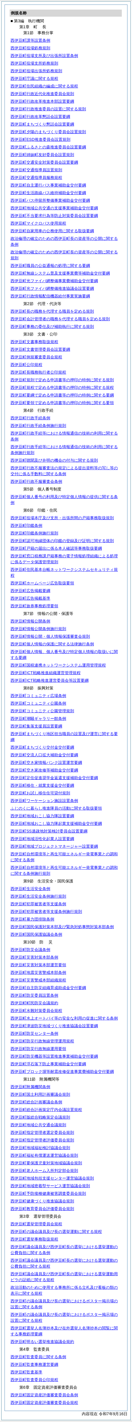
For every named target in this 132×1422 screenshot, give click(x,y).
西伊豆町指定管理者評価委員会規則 (42, 1140)
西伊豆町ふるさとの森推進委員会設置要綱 (48, 147)
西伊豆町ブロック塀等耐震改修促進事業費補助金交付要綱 (62, 1071)
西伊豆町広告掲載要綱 (30, 590)
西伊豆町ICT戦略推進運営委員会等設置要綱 (50, 680)
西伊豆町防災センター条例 (34, 1033)
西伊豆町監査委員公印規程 (34, 1379)
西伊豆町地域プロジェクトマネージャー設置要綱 (54, 846)
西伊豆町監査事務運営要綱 (34, 1364)
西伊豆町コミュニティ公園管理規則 (42, 711)
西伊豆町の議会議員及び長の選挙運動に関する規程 (56, 1231)
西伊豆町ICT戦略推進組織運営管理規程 (46, 673)
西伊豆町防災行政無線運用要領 (38, 1048)
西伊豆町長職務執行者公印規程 (38, 372)
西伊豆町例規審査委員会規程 (36, 357)
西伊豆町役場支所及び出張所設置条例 (44, 55)
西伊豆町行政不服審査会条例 (36, 481)
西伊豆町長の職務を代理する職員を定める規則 (52, 311)
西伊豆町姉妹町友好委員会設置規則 (42, 154)
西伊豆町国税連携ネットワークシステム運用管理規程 (58, 665)
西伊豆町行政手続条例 (30, 418)
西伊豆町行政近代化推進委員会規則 (42, 93)
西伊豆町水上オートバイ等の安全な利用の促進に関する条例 (64, 1018)
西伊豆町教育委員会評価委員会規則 (42, 1208)
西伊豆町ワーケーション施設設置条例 (44, 800)
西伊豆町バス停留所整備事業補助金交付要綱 (50, 200)
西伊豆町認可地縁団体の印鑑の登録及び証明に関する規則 (62, 540)
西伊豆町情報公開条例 (30, 621)
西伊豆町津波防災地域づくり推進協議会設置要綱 (54, 1026)
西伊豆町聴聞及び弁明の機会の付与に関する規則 (54, 460)
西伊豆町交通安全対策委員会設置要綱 (44, 162)
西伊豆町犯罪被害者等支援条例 (38, 904)
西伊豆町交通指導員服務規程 (36, 177)
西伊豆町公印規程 (26, 364)
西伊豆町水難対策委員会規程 (36, 1010)
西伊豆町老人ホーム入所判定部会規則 (44, 1170)
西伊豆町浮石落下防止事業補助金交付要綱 (48, 1064)
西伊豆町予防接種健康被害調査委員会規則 (48, 1193)
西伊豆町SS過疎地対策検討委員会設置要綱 (49, 831)
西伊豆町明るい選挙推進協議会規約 (42, 1341)
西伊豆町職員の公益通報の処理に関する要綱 (50, 265)
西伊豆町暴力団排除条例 (32, 919)
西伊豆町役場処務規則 (30, 48)
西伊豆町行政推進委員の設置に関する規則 (48, 109)
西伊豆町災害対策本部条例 (34, 957)
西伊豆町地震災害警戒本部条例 (38, 972)
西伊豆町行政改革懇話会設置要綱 (40, 116)
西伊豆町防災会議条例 (30, 949)
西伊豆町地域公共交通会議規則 (38, 1125)
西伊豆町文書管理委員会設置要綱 (40, 349)
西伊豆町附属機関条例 (30, 1086)
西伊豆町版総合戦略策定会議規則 (40, 1117)
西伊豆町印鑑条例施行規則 (34, 533)
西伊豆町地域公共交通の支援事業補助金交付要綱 (54, 208)
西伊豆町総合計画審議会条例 (36, 1102)
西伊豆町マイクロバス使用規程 (38, 223)
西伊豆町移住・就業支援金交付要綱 (42, 785)
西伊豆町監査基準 (26, 1372)
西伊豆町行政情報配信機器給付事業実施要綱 (50, 296)
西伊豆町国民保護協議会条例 (36, 934)
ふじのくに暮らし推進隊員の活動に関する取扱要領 (56, 808)
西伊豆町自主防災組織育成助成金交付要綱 (48, 987)
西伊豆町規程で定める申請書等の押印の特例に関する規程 (62, 387)
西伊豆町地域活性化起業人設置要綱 (42, 838)
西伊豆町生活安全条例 (30, 888)
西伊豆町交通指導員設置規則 (36, 170)
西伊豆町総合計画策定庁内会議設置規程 (46, 1109)
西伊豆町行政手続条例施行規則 (38, 425)
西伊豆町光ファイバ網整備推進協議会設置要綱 (52, 288)
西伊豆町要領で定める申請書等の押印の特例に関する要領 (62, 402)
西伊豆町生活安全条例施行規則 (38, 896)
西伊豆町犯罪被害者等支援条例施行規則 (46, 911)
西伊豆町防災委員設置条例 (34, 995)
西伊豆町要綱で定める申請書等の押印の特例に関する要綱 (62, 395)
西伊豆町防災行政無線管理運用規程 (42, 1041)
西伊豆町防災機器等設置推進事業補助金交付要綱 (54, 1056)
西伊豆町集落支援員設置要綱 (36, 726)
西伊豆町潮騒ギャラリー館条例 (38, 718)
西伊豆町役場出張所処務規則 (36, 71)
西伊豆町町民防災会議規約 (34, 1003)
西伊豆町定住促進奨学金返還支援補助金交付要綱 (54, 777)
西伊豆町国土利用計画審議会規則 (40, 1094)
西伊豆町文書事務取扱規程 (34, 341)
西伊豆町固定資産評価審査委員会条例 (44, 1395)
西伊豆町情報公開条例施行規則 (38, 628)
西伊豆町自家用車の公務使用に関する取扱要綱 (52, 231)
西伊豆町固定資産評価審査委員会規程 (44, 1402)
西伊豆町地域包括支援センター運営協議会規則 (52, 1178)
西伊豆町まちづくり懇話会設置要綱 (42, 124)
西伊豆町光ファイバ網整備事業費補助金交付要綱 (54, 281)
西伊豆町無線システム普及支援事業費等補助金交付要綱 (60, 273)
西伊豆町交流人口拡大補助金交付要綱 (44, 755)
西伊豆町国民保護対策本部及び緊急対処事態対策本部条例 (62, 926)
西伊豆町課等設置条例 (30, 40)
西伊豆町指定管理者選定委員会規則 (42, 1132)
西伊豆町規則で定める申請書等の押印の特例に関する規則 (62, 380)
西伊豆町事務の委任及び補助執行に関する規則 (52, 326)
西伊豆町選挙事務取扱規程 (34, 1239)
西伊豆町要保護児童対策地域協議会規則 (46, 1163)
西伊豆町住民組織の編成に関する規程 (44, 86)
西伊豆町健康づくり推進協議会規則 (42, 1201)
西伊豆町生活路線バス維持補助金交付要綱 (48, 192)
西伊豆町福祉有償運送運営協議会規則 (44, 1155)
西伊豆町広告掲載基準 (30, 598)
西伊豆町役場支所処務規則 (34, 63)
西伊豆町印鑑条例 (26, 525)
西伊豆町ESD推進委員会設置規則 (40, 139)
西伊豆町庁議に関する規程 (34, 78)
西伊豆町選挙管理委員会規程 (36, 1224)
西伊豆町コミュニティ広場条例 (38, 695)
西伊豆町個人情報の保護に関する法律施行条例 (52, 644)
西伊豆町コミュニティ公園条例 (38, 703)
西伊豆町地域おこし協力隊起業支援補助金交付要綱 (56, 823)
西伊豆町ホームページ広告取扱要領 (42, 583)
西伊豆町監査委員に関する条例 (38, 1357)
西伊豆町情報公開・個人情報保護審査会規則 (50, 636)
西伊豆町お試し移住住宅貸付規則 (40, 793)
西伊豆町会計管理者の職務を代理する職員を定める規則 (60, 319)
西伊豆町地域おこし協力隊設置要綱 (42, 816)
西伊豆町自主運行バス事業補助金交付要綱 (48, 185)
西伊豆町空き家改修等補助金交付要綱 (44, 770)
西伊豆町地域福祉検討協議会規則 (40, 1147)
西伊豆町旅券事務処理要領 (34, 606)
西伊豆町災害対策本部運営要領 (38, 965)
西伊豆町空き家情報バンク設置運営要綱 (46, 762)
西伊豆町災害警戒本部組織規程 (38, 980)
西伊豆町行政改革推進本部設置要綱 (42, 101)
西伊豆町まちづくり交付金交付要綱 (42, 747)
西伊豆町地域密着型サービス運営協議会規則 (50, 1186)
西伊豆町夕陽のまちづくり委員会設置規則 (48, 132)
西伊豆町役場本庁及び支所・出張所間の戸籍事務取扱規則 (62, 518)
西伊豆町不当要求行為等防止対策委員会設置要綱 (54, 215)
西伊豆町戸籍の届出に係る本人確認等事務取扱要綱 (56, 548)
